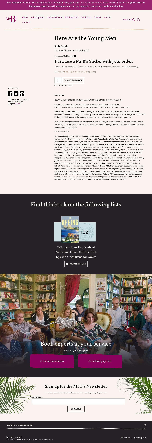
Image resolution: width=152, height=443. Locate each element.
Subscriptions (37, 17)
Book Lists (86, 17)
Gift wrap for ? (63, 86)
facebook (127, 438)
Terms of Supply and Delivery (27, 439)
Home (25, 17)
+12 (84, 232)
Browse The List (77, 263)
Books (18, 104)
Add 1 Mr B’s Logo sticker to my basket (77, 72)
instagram (141, 438)
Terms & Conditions (46, 439)
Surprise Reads (54, 17)
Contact (26, 22)
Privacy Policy (10, 439)
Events (97, 17)
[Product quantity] (57, 80)
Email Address (36, 397)
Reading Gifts (71, 17)
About (107, 17)
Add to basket (74, 80)
